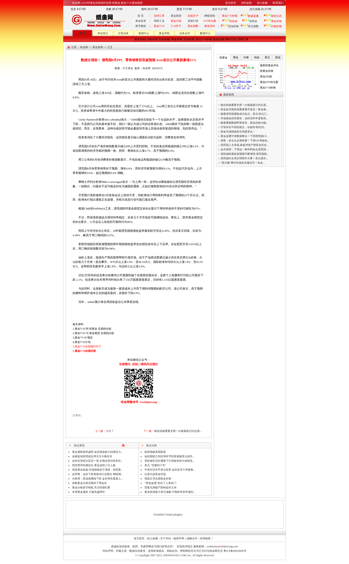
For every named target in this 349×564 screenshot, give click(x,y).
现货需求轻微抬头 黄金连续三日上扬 (94, 465)
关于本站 (165, 538)
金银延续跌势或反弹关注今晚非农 (92, 456)
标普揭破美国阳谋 (155, 451)
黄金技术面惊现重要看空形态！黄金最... (244, 109)
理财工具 (159, 20)
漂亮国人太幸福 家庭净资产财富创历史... (245, 145)
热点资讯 (79, 445)
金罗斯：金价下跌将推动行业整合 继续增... (97, 474)
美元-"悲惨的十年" (155, 465)
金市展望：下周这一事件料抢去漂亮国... (244, 149)
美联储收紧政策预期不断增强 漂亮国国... (245, 153)
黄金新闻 (97, 47)
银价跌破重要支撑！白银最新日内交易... (178, 431)
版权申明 (179, 538)
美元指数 (250, 26)
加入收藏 (152, 538)
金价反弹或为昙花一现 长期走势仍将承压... (97, 460)
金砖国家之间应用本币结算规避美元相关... (169, 456)
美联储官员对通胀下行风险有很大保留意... (169, 460)
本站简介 (102, 33)
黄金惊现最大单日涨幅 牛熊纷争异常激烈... (169, 492)
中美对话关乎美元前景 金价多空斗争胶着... (169, 469)
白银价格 (152, 39)
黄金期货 (176, 15)
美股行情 (193, 20)
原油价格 (230, 26)
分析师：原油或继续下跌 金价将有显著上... (97, 478)
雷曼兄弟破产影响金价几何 (160, 487)
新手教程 (140, 26)
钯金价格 (176, 39)
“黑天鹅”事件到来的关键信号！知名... (243, 162)
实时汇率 (243, 39)
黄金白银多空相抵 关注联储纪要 (91, 487)
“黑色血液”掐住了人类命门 (160, 483)
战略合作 (192, 538)
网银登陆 (209, 15)
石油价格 (189, 39)
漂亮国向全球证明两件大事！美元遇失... (244, 158)
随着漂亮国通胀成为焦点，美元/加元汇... (245, 113)
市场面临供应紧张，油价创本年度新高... (244, 118)
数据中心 (205, 33)
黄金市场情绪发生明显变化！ (238, 131)
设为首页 (139, 538)
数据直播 (218, 39)
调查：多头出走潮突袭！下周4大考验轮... (245, 140)
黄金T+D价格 (204, 39)
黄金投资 (140, 20)
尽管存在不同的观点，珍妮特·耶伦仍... (243, 127)
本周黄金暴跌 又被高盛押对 (88, 492)
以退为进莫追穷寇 (155, 474)
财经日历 (230, 39)
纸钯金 (249, 21)
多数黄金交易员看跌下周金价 (89, 483)
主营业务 (123, 33)
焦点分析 (151, 445)
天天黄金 (127, 68)
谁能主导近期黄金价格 (157, 478)
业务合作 (184, 33)
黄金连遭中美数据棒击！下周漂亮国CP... (244, 136)
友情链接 (205, 538)
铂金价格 (164, 39)
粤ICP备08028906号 (234, 550)
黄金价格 (139, 39)
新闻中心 (143, 33)
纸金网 (84, 47)
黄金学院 (164, 33)
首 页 (141, 15)
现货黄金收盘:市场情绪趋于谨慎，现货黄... (97, 469)
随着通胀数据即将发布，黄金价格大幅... (244, 122)
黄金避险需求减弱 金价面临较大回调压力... (97, 451)
